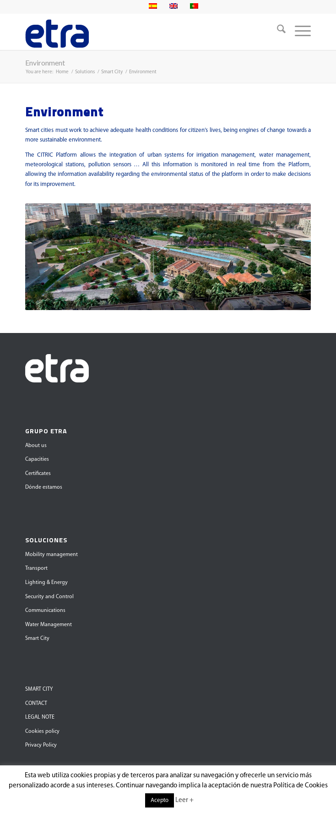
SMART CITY (39, 689)
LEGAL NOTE (39, 717)
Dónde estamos (43, 487)
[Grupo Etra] (139, 31)
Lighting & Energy (46, 582)
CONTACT (36, 703)
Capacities (37, 459)
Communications (45, 610)
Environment (45, 62)
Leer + (184, 800)
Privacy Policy (41, 745)
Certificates (38, 473)
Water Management (48, 624)
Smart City (37, 638)
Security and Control (49, 597)
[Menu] (298, 31)
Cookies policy (42, 731)
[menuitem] (277, 31)
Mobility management (51, 554)
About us (36, 445)
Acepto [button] (159, 800)
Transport (36, 568)
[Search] (277, 31)
